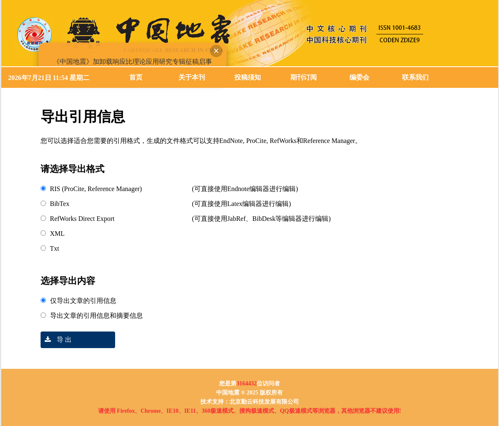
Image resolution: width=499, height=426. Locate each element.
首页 (135, 77)
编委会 (359, 77)
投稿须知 (247, 77)
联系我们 (415, 77)
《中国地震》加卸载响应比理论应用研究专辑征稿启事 (131, 60)
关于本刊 (191, 77)
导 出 (56, 339)
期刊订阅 (303, 77)
